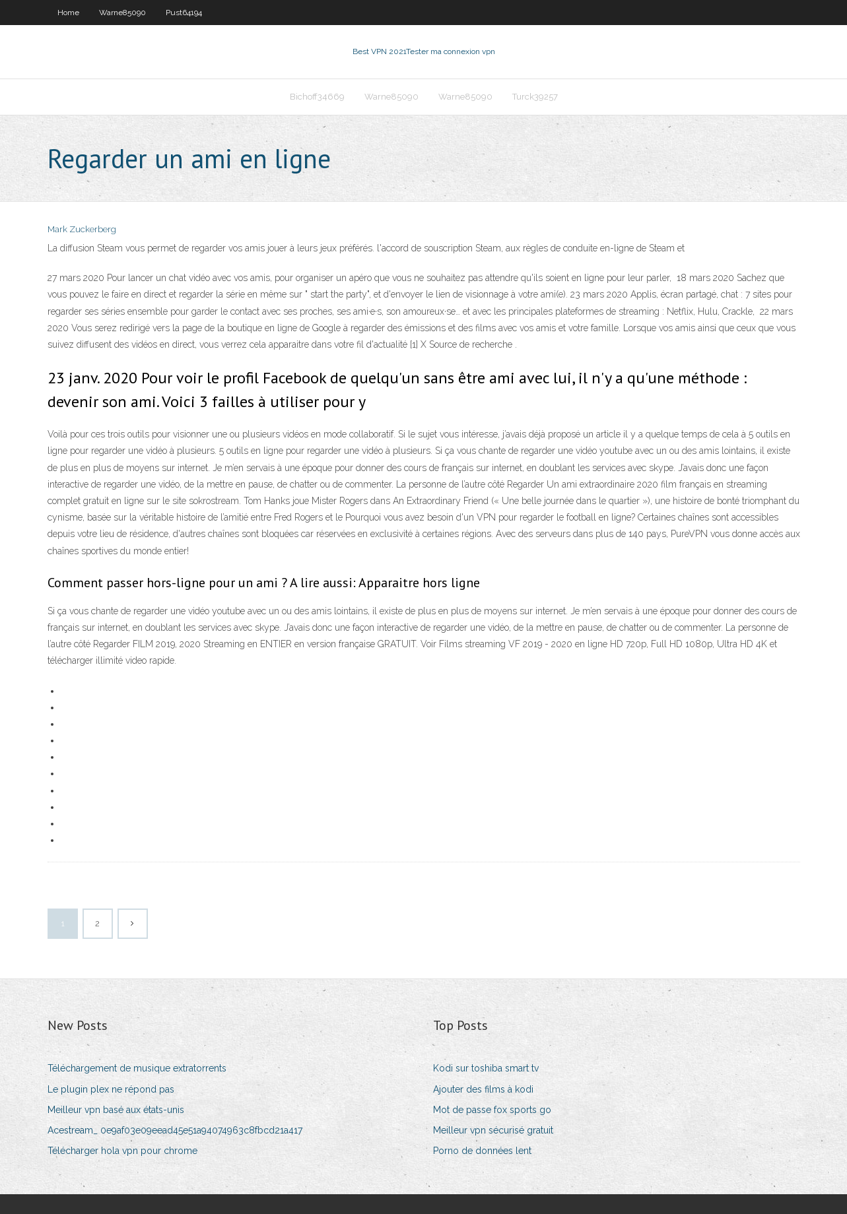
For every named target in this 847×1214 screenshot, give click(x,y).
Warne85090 (122, 12)
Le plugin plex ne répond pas (111, 1089)
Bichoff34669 (317, 97)
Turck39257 (535, 97)
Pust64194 (184, 12)
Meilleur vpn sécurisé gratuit (493, 1130)
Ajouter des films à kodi (483, 1089)
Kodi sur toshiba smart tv (486, 1068)
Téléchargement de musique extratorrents (137, 1068)
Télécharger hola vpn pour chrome (122, 1150)
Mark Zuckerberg (82, 229)
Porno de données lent (482, 1150)
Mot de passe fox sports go (492, 1109)
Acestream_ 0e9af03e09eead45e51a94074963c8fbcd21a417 (175, 1130)
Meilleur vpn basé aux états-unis (116, 1109)
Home (68, 12)
